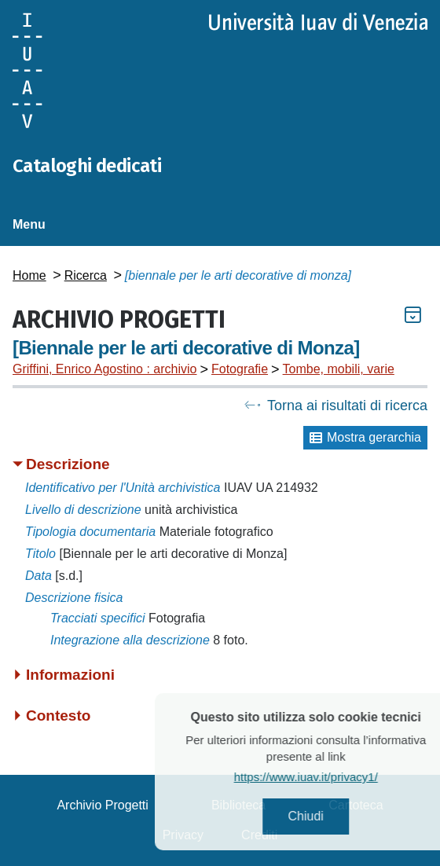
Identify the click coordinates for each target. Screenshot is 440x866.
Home (29, 275)
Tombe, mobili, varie (338, 369)
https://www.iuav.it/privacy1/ (321, 776)
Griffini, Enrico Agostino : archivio (104, 369)
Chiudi (321, 816)
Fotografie (239, 369)
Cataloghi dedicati (87, 166)
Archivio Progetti (102, 805)
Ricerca (85, 275)
